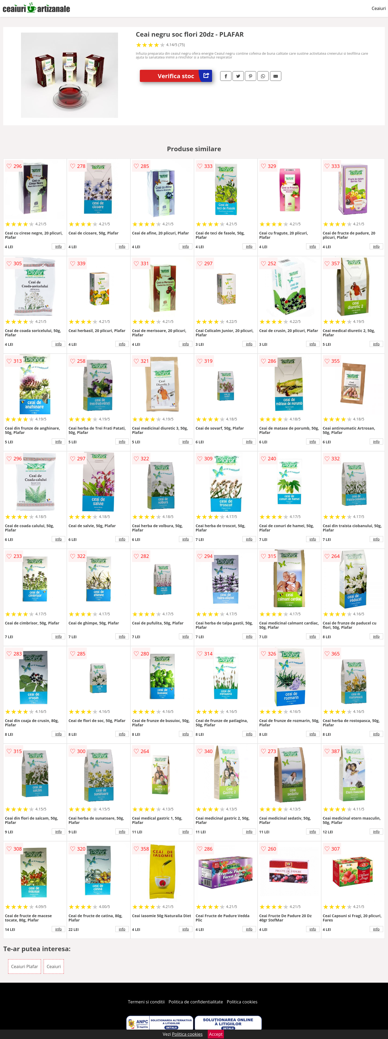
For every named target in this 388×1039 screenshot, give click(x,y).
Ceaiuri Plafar (24, 966)
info (58, 246)
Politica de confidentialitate (196, 1002)
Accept (216, 1034)
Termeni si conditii (146, 1002)
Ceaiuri (379, 8)
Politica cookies (242, 1002)
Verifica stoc (185, 76)
